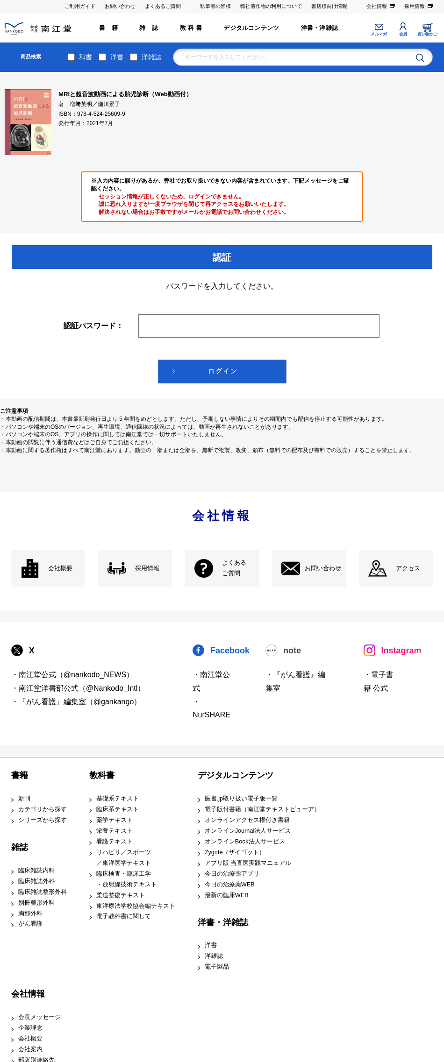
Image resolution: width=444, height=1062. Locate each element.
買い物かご (427, 34)
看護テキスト (114, 841)
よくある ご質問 (234, 568)
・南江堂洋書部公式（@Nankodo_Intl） (78, 688)
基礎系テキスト (117, 798)
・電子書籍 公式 (379, 681)
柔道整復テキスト (120, 895)
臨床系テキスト (117, 809)
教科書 (102, 775)
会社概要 (60, 568)
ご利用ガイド (79, 6)
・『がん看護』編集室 (295, 681)
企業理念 (30, 1028)
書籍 (19, 775)
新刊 (24, 798)
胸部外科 (30, 913)
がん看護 (30, 923)
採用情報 (414, 6)
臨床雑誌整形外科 (42, 892)
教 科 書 (191, 28)
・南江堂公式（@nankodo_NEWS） (72, 675)
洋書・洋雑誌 (319, 28)
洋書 (116, 57)
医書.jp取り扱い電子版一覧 (241, 798)
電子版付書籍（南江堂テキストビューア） (262, 809)
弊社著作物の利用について (271, 6)
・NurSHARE (211, 708)
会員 (403, 34)
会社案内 (30, 1049)
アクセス (408, 568)
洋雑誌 (151, 57)
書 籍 (108, 28)
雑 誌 (148, 28)
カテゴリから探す (42, 809)
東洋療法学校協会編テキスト (135, 906)
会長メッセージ (39, 1017)
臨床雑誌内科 (36, 870)
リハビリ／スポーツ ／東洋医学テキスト (123, 857)
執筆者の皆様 (215, 6)
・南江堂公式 (211, 681)
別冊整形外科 (36, 902)
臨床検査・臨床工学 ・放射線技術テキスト (126, 879)
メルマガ (379, 34)
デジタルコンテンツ (251, 28)
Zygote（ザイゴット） (235, 852)
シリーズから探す (42, 820)
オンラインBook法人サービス (245, 841)
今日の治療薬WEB (230, 884)
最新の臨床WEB (227, 895)
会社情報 (376, 6)
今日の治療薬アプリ (232, 874)
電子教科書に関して (123, 916)
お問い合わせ (120, 6)
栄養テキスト (114, 831)
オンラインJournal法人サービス (248, 831)
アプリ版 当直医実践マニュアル (248, 863)
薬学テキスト (114, 820)
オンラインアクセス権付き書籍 (247, 820)
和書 (85, 57)
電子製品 (217, 966)
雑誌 (19, 847)
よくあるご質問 (163, 6)
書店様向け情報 (329, 6)
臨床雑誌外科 (36, 881)
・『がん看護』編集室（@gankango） (76, 702)
